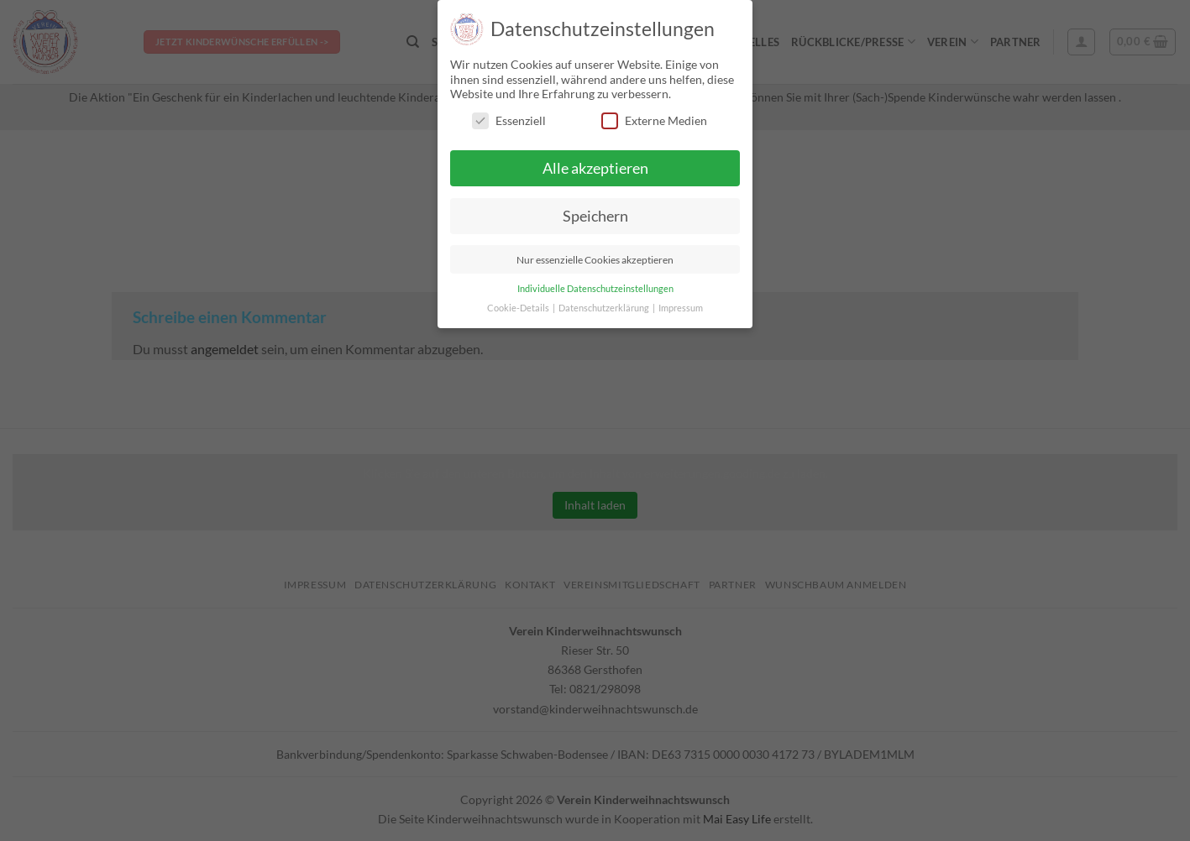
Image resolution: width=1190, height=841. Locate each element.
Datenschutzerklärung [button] (604, 308)
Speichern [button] (595, 216)
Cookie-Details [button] (519, 308)
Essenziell (509, 120)
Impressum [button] (680, 308)
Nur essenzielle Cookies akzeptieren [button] (595, 259)
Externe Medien (654, 120)
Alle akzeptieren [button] (595, 168)
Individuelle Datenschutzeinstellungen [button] (595, 289)
